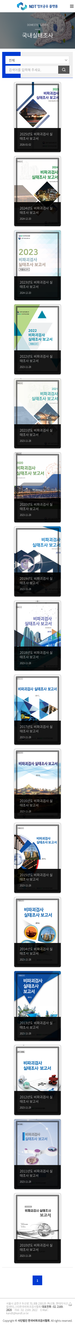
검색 (63, 70)
